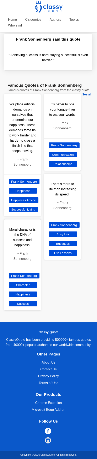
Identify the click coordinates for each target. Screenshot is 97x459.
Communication (63, 154)
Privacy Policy (48, 376)
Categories (33, 19)
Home (12, 19)
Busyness (63, 243)
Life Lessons (63, 253)
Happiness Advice (23, 200)
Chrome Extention (48, 403)
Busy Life (62, 234)
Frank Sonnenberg (24, 181)
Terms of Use (48, 383)
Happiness (23, 191)
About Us (48, 362)
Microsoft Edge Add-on (48, 409)
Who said (15, 25)
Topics (74, 19)
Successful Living (23, 209)
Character (23, 285)
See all (86, 94)
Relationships (63, 164)
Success (23, 303)
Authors (55, 19)
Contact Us (48, 369)
